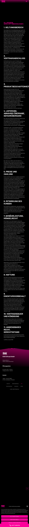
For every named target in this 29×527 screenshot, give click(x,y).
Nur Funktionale (14, 519)
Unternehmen (16, 386)
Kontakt (22, 386)
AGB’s (21, 383)
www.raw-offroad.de (15, 32)
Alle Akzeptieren (14, 516)
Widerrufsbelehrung (9, 386)
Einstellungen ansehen (14, 522)
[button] (27, 506)
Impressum (8, 383)
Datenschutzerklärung (15, 383)
